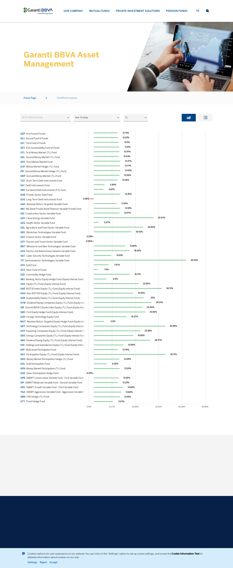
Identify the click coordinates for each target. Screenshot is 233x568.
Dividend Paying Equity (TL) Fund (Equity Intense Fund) (51, 340)
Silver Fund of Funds (33, 270)
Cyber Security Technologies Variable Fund (45, 256)
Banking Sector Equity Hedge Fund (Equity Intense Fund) (52, 279)
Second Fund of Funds (34, 138)
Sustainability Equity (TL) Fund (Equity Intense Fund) (50, 298)
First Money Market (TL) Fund (38, 152)
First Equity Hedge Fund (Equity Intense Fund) (46, 312)
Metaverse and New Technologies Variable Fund (47, 246)
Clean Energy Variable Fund (37, 218)
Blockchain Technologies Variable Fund (43, 232)
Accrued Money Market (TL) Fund (40, 176)
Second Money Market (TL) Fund (40, 157)
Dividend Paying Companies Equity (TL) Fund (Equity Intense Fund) (57, 302)
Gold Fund (28, 265)
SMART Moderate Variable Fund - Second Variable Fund (51, 382)
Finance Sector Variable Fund (38, 237)
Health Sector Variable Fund (37, 223)
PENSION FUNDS (177, 10)
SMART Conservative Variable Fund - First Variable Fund (51, 378)
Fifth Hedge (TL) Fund (34, 396)
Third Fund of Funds (33, 143)
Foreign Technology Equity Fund (39, 317)
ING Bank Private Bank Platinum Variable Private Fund (50, 209)
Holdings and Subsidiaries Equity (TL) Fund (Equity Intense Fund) (56, 345)
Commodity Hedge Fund (35, 274)
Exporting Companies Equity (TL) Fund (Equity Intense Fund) (54, 331)
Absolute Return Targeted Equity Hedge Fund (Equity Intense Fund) (57, 321)
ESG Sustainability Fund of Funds (40, 148)
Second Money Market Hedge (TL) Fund (43, 171)
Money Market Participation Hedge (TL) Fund (46, 359)
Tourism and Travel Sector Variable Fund (43, 241)
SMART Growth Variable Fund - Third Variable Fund (49, 387)
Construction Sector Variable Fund (40, 213)
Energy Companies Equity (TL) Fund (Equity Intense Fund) (53, 335)
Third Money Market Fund (36, 162)
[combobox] (45, 117)
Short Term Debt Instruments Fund (41, 180)
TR (197, 11)
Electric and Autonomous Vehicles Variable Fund (47, 251)
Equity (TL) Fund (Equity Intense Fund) (43, 284)
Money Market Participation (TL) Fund (42, 368)
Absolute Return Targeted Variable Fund (43, 204)
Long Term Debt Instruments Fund (41, 199)
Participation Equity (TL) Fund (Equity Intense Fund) (49, 354)
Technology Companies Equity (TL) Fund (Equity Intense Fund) (55, 326)
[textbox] (34, 117)
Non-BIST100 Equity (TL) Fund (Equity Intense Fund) (50, 293)
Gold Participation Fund (35, 364)
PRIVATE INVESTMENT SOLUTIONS (138, 10)
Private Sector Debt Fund (36, 194)
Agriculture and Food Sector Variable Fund (44, 227)
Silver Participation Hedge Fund (39, 373)
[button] (207, 11)
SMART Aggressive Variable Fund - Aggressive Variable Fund (54, 392)
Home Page (30, 98)
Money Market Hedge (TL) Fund (39, 166)
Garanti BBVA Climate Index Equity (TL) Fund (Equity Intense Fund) (57, 307)
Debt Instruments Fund (35, 185)
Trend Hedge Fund (32, 401)
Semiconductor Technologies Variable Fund (44, 260)
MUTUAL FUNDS (99, 10)
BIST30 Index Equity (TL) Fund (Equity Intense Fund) (50, 288)
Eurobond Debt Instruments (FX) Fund (43, 190)
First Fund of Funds (32, 133)
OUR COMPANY (73, 10)
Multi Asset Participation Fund (38, 349)
